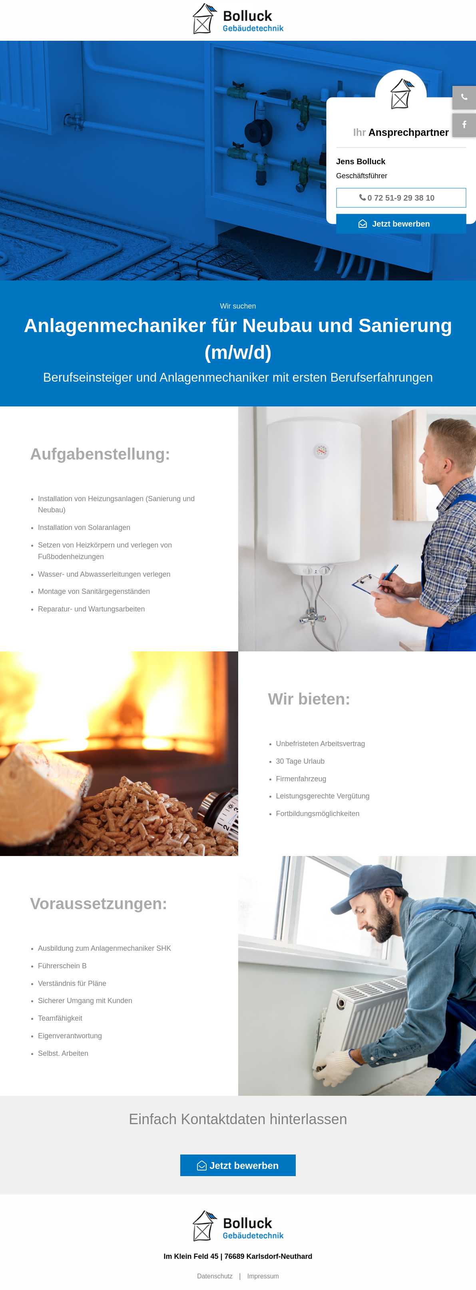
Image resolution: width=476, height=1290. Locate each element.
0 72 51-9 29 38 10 (401, 197)
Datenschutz (215, 1276)
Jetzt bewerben (401, 223)
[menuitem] (216, 1276)
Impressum (263, 1276)
